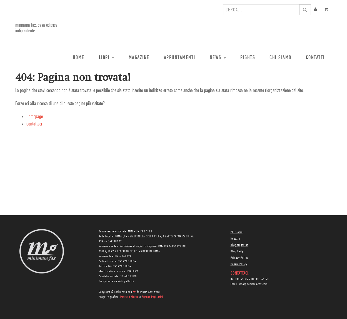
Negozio (235, 238)
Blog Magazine (239, 245)
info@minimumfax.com (253, 284)
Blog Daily (237, 251)
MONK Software (150, 292)
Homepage (34, 116)
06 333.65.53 (260, 279)
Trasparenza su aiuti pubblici (116, 281)
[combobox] (261, 9)
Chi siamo (237, 232)
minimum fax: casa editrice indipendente (36, 28)
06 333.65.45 (239, 279)
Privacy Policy (239, 258)
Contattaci (34, 124)
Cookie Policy (239, 264)
